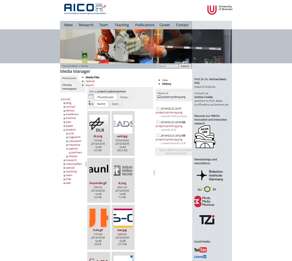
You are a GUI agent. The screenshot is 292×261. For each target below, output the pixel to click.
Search (185, 66)
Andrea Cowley (203, 97)
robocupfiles (74, 164)
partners (76, 152)
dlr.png (97, 136)
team (69, 175)
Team (103, 25)
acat (71, 133)
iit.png (122, 183)
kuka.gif (98, 230)
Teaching (122, 25)
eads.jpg (122, 136)
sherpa (73, 156)
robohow (74, 145)
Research (86, 25)
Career (165, 25)
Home (84, 66)
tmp (68, 179)
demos (70, 110)
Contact (182, 25)
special (70, 167)
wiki (68, 183)
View (165, 80)
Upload (90, 81)
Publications (145, 25)
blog (68, 103)
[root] (66, 99)
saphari (73, 148)
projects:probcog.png (174, 96)
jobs (68, 122)
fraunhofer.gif (97, 183)
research (71, 160)
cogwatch (75, 137)
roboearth (75, 141)
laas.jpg (122, 230)
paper (69, 126)
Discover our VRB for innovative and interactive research (210, 119)
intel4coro (72, 114)
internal (71, 118)
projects (71, 129)
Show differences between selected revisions (175, 152)
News (68, 25)
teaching (71, 171)
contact (70, 107)
